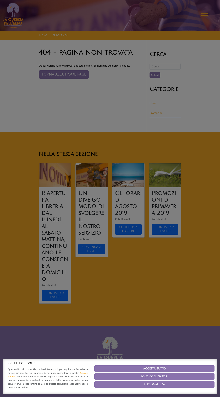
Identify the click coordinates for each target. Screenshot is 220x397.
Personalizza (154, 384)
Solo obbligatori (154, 376)
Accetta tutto (154, 368)
